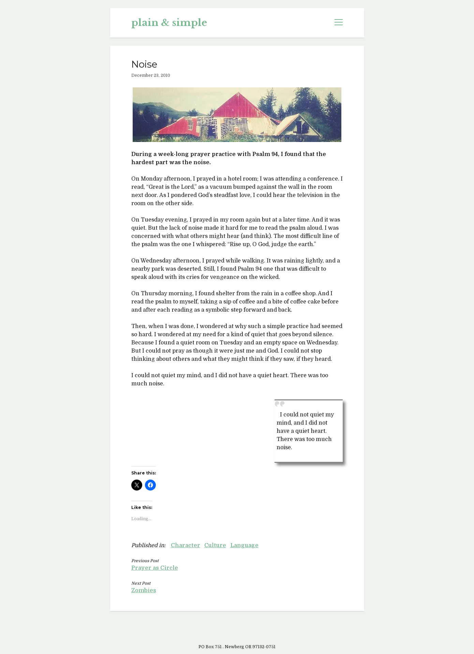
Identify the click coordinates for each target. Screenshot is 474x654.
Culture (215, 545)
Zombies (143, 590)
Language (244, 545)
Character (185, 545)
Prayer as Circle (154, 568)
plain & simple (169, 23)
